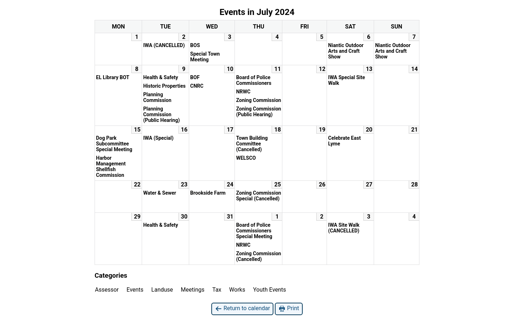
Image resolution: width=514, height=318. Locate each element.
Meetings (193, 289)
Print (288, 308)
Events (135, 289)
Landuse (162, 289)
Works (237, 289)
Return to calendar (242, 308)
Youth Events (269, 289)
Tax (216, 289)
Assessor (107, 289)
